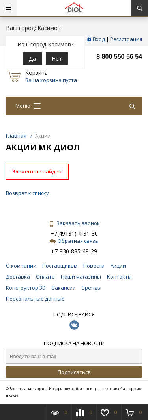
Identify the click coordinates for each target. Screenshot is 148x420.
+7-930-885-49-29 (74, 251)
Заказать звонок (74, 223)
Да (32, 58)
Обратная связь (74, 240)
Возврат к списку (27, 193)
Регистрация (126, 39)
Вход (99, 39)
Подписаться (74, 371)
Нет (57, 58)
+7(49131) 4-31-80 (74, 233)
